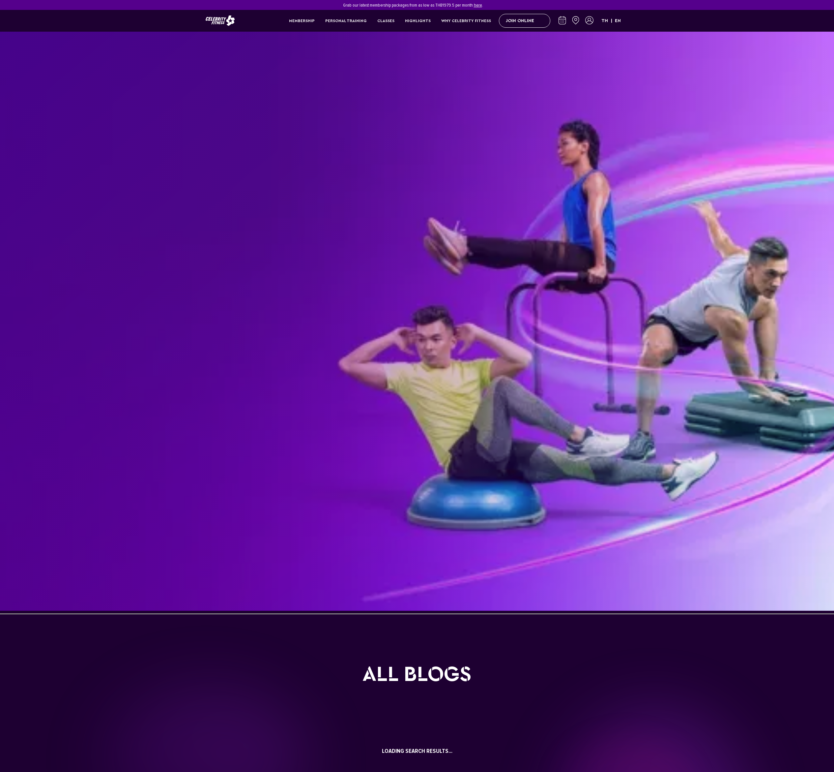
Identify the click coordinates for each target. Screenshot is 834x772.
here (478, 5)
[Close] (625, 5)
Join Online (524, 21)
